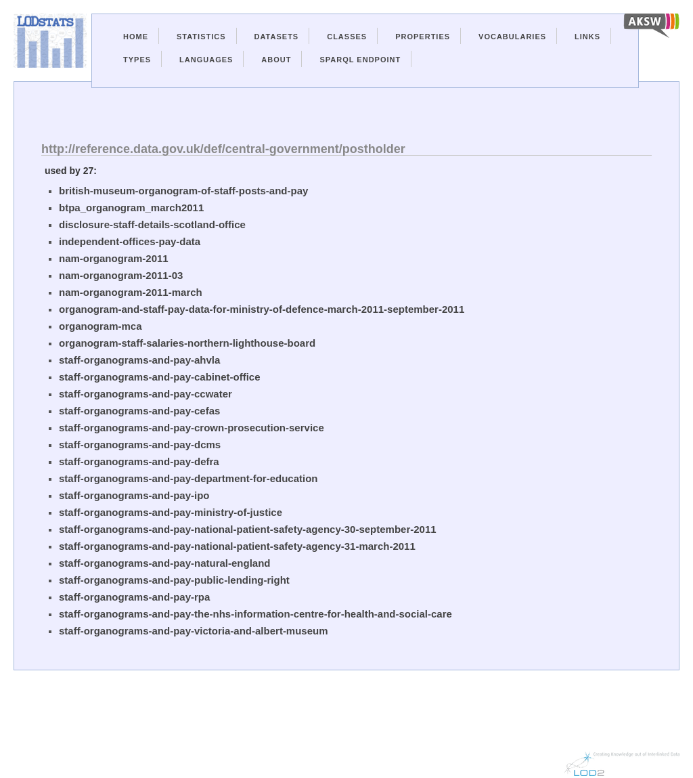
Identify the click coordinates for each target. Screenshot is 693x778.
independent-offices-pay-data (129, 241)
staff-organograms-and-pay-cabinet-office (160, 377)
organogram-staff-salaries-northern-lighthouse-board (187, 343)
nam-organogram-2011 (114, 258)
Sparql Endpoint (360, 60)
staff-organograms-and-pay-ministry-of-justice (170, 512)
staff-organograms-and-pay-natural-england (165, 563)
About (276, 60)
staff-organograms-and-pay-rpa (134, 597)
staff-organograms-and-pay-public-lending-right (174, 580)
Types (137, 60)
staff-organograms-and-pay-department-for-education (188, 478)
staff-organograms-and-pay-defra (139, 461)
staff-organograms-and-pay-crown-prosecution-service (191, 427)
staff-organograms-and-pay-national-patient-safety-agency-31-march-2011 (237, 546)
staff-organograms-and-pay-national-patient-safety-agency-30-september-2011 (248, 529)
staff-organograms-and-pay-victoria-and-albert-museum (193, 630)
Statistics (201, 37)
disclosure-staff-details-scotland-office (152, 224)
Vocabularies (512, 37)
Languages (206, 60)
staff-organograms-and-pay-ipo (134, 495)
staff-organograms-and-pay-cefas (139, 410)
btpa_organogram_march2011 (131, 207)
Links (587, 37)
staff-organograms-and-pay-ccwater (145, 393)
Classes (347, 37)
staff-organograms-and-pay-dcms (140, 444)
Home (135, 37)
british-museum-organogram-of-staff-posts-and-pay (183, 190)
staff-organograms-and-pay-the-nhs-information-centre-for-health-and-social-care (255, 614)
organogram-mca (100, 326)
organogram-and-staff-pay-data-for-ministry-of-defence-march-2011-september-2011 (261, 309)
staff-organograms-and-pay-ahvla (139, 360)
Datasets (276, 37)
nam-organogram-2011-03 (121, 275)
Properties (422, 37)
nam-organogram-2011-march (130, 292)
